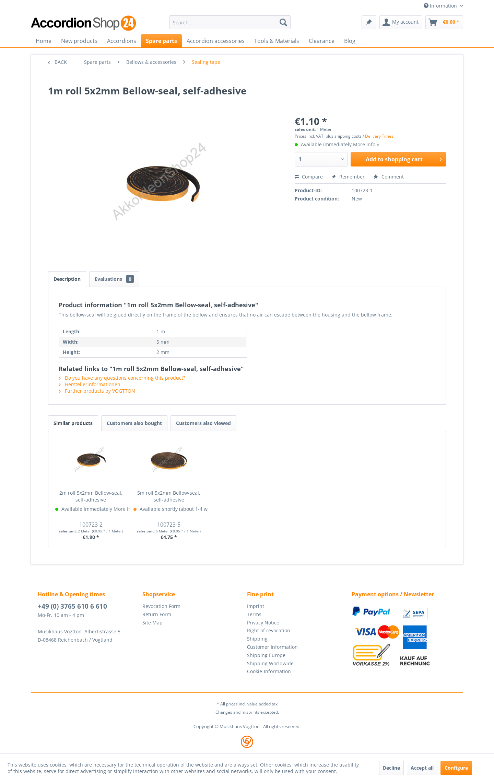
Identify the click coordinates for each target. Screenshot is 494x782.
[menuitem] (230, 22)
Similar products (73, 423)
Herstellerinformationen (89, 384)
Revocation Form (161, 606)
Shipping (257, 638)
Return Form (156, 614)
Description (67, 279)
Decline (391, 767)
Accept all (422, 767)
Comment (388, 176)
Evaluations (114, 279)
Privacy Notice (263, 622)
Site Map (152, 622)
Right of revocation (268, 630)
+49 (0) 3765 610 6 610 (72, 606)
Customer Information (272, 647)
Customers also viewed (203, 423)
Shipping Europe (266, 655)
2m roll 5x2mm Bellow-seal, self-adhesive (90, 496)
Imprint (255, 606)
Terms (254, 614)
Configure (456, 767)
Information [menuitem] (441, 5)
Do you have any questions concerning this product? (122, 378)
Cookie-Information (269, 671)
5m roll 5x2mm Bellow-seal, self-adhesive (168, 496)
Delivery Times (379, 136)
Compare (309, 176)
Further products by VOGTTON (97, 391)
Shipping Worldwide (270, 663)
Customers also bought (134, 423)
